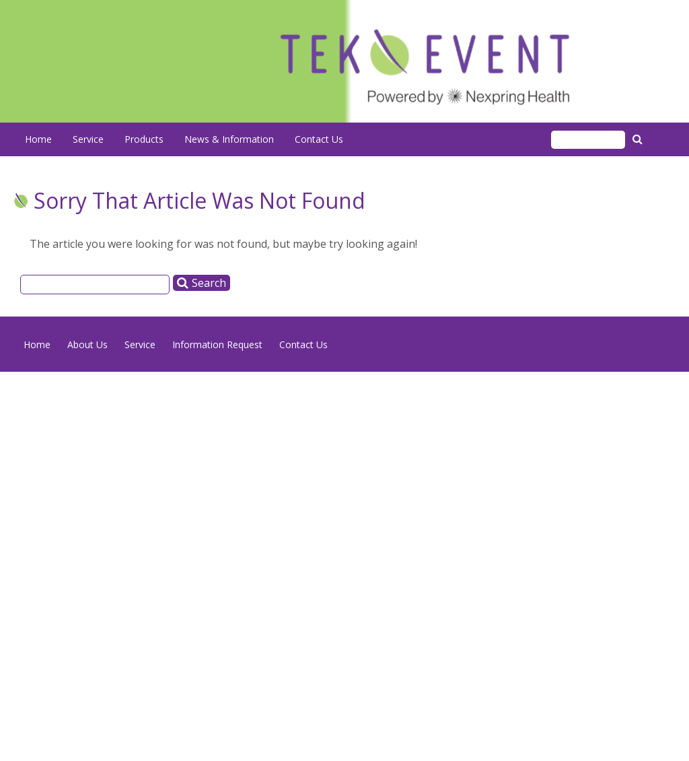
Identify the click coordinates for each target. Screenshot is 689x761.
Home (38, 139)
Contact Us (319, 139)
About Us (87, 344)
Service (88, 139)
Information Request (217, 344)
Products (144, 139)
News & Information (229, 139)
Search (639, 139)
